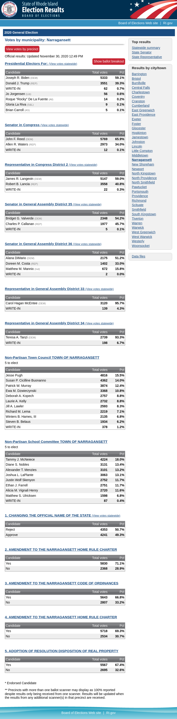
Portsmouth (140, 191)
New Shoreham (143, 164)
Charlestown (141, 92)
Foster (136, 124)
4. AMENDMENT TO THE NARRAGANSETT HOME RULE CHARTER (61, 617)
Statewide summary (146, 48)
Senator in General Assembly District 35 (53, 204)
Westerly (138, 241)
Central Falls (141, 87)
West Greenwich (143, 232)
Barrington (139, 74)
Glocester (139, 128)
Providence (140, 196)
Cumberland (140, 105)
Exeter (136, 119)
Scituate (138, 205)
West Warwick (142, 237)
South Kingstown (144, 214)
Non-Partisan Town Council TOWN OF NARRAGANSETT (52, 357)
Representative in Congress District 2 (51, 164)
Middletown (140, 155)
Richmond (139, 200)
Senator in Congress (37, 125)
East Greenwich (143, 110)
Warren (137, 223)
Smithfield (139, 209)
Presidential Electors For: (41, 63)
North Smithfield (143, 182)
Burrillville (139, 83)
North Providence (144, 178)
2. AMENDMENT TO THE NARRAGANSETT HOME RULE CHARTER (61, 549)
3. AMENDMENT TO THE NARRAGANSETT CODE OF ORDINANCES (61, 583)
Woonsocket (141, 246)
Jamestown (140, 137)
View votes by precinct (22, 49)
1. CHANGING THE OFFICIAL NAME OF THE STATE (62, 515)
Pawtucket (139, 187)
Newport (138, 169)
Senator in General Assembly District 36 (53, 244)
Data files (138, 256)
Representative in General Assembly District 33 (59, 289)
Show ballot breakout (109, 61)
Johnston (138, 142)
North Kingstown (144, 173)
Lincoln (137, 146)
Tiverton (137, 218)
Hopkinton (139, 133)
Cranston (138, 101)
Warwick (138, 227)
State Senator (142, 52)
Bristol (136, 78)
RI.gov (167, 23)
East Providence (143, 114)
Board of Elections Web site (138, 23)
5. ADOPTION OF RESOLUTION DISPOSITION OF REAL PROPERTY (61, 651)
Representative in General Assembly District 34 (59, 323)
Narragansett (142, 160)
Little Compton (142, 151)
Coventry (138, 96)
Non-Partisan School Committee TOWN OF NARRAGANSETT (56, 442)
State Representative (147, 57)
